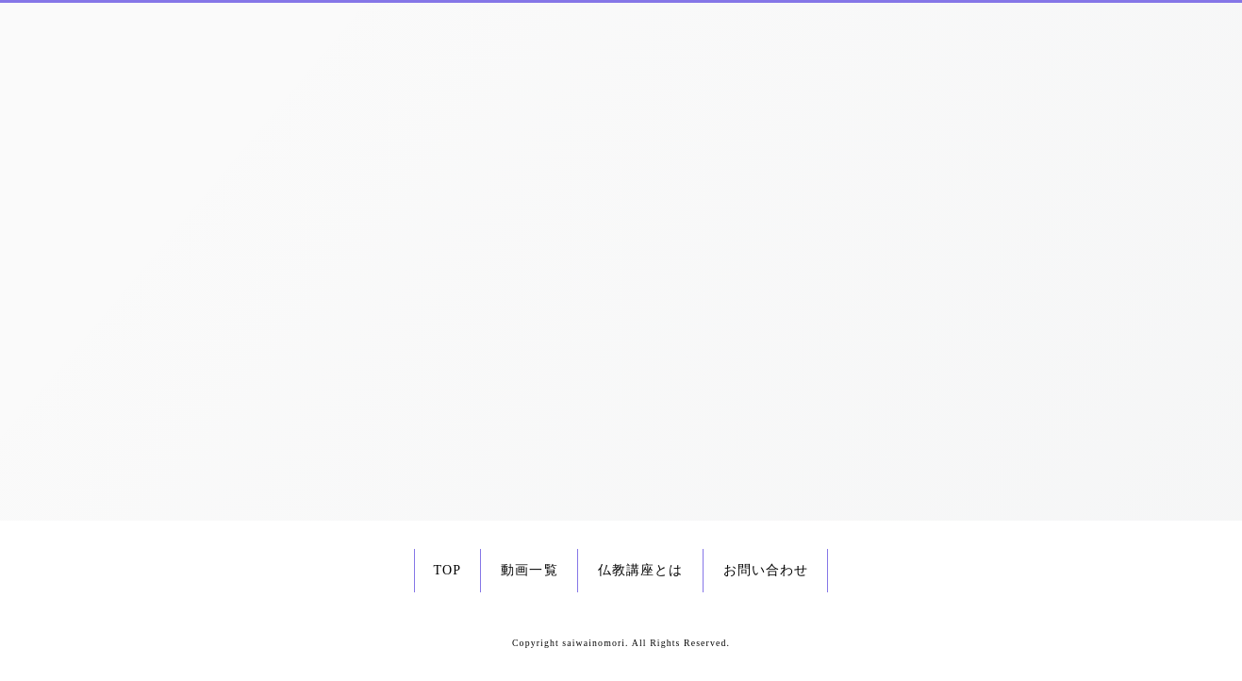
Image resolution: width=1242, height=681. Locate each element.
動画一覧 (529, 570)
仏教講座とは (641, 570)
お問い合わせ (766, 570)
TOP (448, 570)
